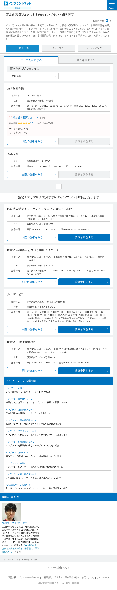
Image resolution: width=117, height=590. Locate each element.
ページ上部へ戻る (60, 567)
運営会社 (12, 577)
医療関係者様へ (72, 577)
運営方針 (58, 577)
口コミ (60, 48)
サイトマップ (103, 577)
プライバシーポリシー (29, 577)
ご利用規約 (47, 577)
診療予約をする (84, 237)
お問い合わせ (88, 577)
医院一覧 (24, 48)
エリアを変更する (31, 60)
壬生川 (15, 75)
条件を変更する (86, 60)
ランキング (96, 48)
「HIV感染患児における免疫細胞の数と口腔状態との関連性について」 (20, 548)
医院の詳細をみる (32, 141)
